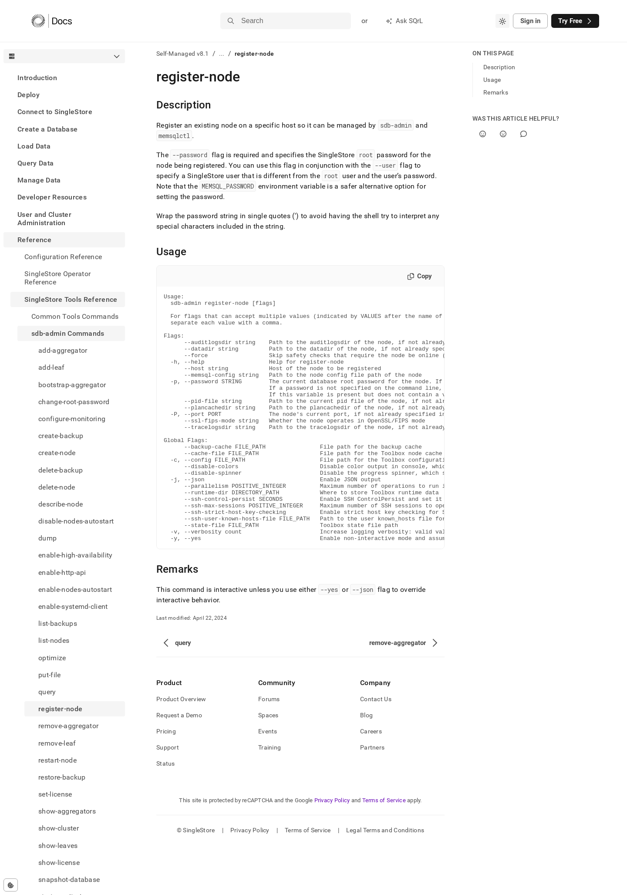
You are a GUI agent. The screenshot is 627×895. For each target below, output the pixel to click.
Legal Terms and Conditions (385, 879)
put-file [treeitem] (49, 675)
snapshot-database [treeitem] (69, 879)
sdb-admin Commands (67, 333)
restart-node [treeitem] (57, 760)
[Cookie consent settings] (10, 885)
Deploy (28, 95)
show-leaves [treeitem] (58, 845)
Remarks (495, 92)
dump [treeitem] (47, 538)
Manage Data (39, 180)
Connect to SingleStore (54, 112)
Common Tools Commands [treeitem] (75, 316)
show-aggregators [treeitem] (67, 811)
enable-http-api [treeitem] (62, 572)
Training (269, 797)
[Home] (51, 21)
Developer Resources (52, 197)
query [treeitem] (47, 692)
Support (167, 797)
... (222, 53)
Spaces (268, 764)
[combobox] (502, 21)
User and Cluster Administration (44, 218)
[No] (503, 134)
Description (499, 67)
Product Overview (181, 748)
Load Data (34, 146)
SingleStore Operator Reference (57, 278)
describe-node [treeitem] (60, 504)
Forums (269, 748)
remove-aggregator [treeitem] (68, 726)
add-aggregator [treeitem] (62, 350)
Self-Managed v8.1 (182, 53)
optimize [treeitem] (52, 658)
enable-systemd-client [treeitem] (73, 606)
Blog (366, 764)
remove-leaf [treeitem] (57, 743)
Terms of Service (384, 850)
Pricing (166, 780)
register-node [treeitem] (60, 709)
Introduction (37, 78)
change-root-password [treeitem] (73, 402)
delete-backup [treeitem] (60, 470)
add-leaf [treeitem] (51, 367)
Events (267, 780)
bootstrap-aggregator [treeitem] (72, 385)
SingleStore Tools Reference (71, 299)
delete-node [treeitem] (56, 487)
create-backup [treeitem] (60, 436)
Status (165, 813)
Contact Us (375, 748)
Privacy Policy (332, 850)
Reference (34, 240)
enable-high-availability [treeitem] (75, 555)
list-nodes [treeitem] (53, 640)
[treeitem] (64, 77)
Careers (371, 780)
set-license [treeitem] (55, 794)
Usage (492, 79)
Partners (372, 797)
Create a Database (47, 129)
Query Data (35, 163)
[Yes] (482, 134)
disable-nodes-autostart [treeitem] (76, 521)
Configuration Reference (63, 257)
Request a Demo (179, 764)
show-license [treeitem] (59, 862)
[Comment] (523, 134)
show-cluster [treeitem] (58, 828)
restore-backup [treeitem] (61, 777)
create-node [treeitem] (57, 453)
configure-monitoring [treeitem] (71, 419)
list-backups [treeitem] (57, 623)
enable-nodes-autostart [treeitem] (75, 589)
